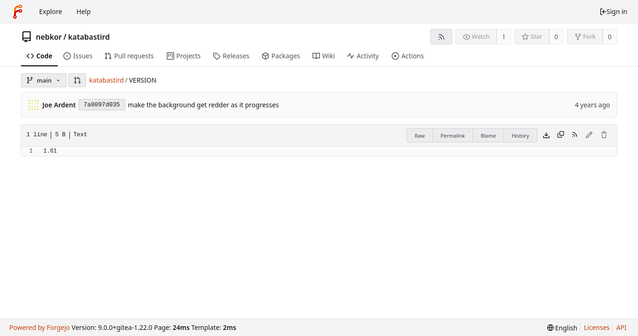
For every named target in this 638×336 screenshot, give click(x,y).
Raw (419, 135)
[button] (77, 80)
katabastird (89, 37)
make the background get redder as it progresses (203, 104)
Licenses (597, 327)
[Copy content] (561, 135)
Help (83, 11)
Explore (50, 11)
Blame (488, 135)
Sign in (613, 11)
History (520, 135)
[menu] (562, 327)
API (621, 327)
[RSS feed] (441, 36)
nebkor (49, 37)
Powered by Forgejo (39, 327)
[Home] (18, 11)
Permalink (453, 135)
